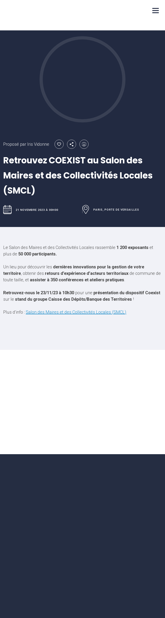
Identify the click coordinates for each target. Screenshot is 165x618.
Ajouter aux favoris (59, 144)
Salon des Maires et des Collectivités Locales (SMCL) (76, 312)
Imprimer (84, 144)
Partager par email (71, 144)
